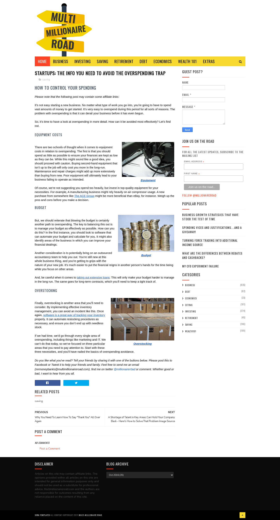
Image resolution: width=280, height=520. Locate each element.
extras (188, 305)
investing (190, 311)
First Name (192, 174)
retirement (191, 318)
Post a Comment (50, 448)
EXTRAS (209, 61)
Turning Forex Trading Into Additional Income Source (210, 242)
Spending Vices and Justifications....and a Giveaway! (212, 229)
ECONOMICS (163, 61)
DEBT (143, 61)
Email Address (194, 161)
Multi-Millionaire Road (90, 515)
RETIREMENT (123, 61)
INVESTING (82, 61)
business (190, 285)
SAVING (102, 61)
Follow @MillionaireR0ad (199, 195)
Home (42, 61)
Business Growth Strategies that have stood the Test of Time (210, 216)
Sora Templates (42, 515)
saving (46, 79)
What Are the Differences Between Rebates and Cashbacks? (212, 255)
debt (187, 291)
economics (191, 298)
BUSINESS (60, 61)
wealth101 (190, 331)
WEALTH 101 (187, 61)
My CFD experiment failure (200, 266)
